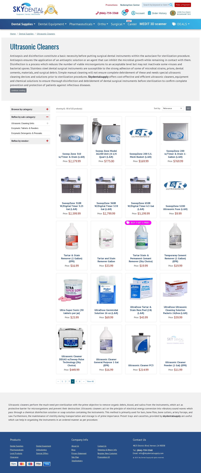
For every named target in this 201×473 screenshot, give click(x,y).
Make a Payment (183, 4)
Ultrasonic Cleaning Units (22, 123)
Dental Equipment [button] (51, 24)
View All (90, 381)
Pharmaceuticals (16, 449)
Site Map (75, 457)
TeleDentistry (77, 460)
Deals (182, 24)
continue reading (18, 90)
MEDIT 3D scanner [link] (153, 24)
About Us (75, 446)
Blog (73, 449)
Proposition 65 (104, 457)
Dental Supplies (16, 446)
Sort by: (157, 108)
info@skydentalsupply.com (151, 453)
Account (138, 13)
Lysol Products (16, 453)
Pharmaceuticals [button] (80, 24)
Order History (157, 13)
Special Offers (42, 453)
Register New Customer (107, 453)
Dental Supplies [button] (22, 24)
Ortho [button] (102, 24)
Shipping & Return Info (107, 449)
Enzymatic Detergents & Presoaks (26, 133)
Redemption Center (130, 4)
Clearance (14, 457)
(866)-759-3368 (107, 13)
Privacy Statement (78, 453)
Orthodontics (41, 449)
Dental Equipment (43, 446)
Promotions (112, 4)
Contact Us (102, 446)
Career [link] (132, 24)
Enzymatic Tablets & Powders (24, 128)
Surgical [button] (116, 24)
